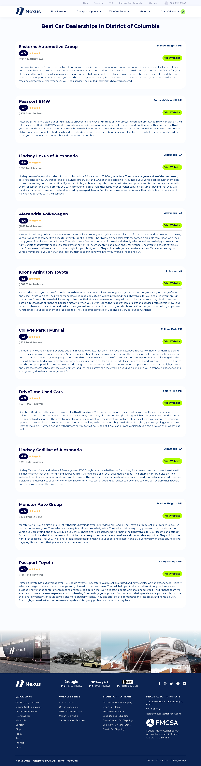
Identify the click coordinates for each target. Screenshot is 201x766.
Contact (153, 3)
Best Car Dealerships (70, 711)
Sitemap (20, 742)
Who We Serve (119, 11)
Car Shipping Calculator (28, 702)
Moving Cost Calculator (131, 3)
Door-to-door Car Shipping (117, 702)
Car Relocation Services (72, 720)
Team (18, 733)
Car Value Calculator (26, 711)
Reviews (98, 3)
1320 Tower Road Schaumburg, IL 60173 (164, 703)
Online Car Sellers (68, 707)
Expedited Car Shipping (116, 715)
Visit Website (172, 58)
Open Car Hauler (112, 707)
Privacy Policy (178, 760)
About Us (144, 11)
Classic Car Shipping (114, 729)
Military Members (68, 715)
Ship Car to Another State (117, 724)
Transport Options (89, 11)
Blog (85, 3)
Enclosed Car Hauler (114, 711)
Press (18, 738)
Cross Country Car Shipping (118, 720)
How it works (59, 11)
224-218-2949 (175, 3)
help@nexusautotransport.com (163, 713)
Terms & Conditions (157, 760)
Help (18, 747)
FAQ (111, 3)
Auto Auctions (66, 702)
